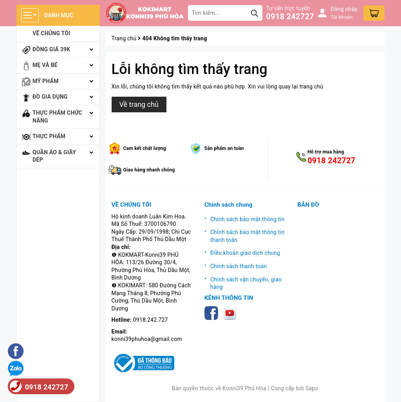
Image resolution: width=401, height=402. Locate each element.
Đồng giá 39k (51, 49)
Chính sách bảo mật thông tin (247, 219)
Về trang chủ (139, 104)
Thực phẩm (49, 136)
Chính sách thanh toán (238, 266)
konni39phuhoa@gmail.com (147, 339)
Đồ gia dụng (50, 97)
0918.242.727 (150, 320)
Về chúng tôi (51, 33)
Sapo (311, 388)
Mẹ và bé (45, 65)
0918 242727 (290, 16)
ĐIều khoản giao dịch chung (245, 253)
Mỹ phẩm (46, 81)
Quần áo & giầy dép (54, 156)
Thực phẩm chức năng (57, 117)
